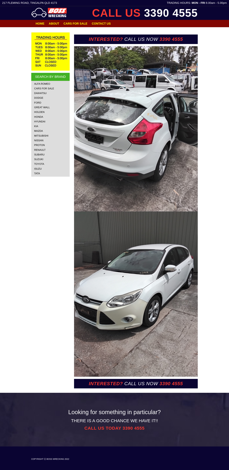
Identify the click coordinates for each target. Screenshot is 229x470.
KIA (36, 126)
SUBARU (39, 154)
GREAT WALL (42, 107)
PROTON (39, 145)
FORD (37, 102)
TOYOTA (39, 164)
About (54, 23)
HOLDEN (39, 112)
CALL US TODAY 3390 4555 (114, 428)
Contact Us (101, 23)
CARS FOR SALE (44, 88)
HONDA (38, 117)
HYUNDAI (39, 121)
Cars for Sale (75, 23)
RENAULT (40, 150)
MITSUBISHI (41, 135)
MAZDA (38, 131)
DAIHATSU (40, 93)
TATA (37, 173)
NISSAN (38, 140)
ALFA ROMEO (42, 83)
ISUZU (38, 168)
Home (40, 23)
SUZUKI (38, 159)
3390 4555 (171, 13)
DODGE (38, 98)
